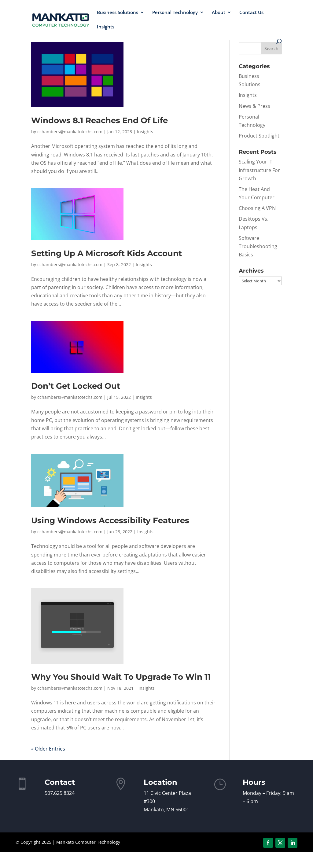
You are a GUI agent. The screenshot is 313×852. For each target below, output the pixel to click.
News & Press (254, 106)
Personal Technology (175, 12)
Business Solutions (117, 12)
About (218, 12)
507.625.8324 (60, 793)
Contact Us (251, 12)
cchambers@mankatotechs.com (69, 131)
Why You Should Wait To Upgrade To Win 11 (121, 677)
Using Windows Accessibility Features (110, 520)
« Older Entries (48, 748)
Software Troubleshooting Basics (258, 246)
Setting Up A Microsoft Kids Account (106, 253)
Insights (105, 27)
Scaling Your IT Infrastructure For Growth (259, 170)
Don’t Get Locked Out (75, 386)
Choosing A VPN (257, 208)
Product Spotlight (259, 135)
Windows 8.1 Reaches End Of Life (99, 120)
